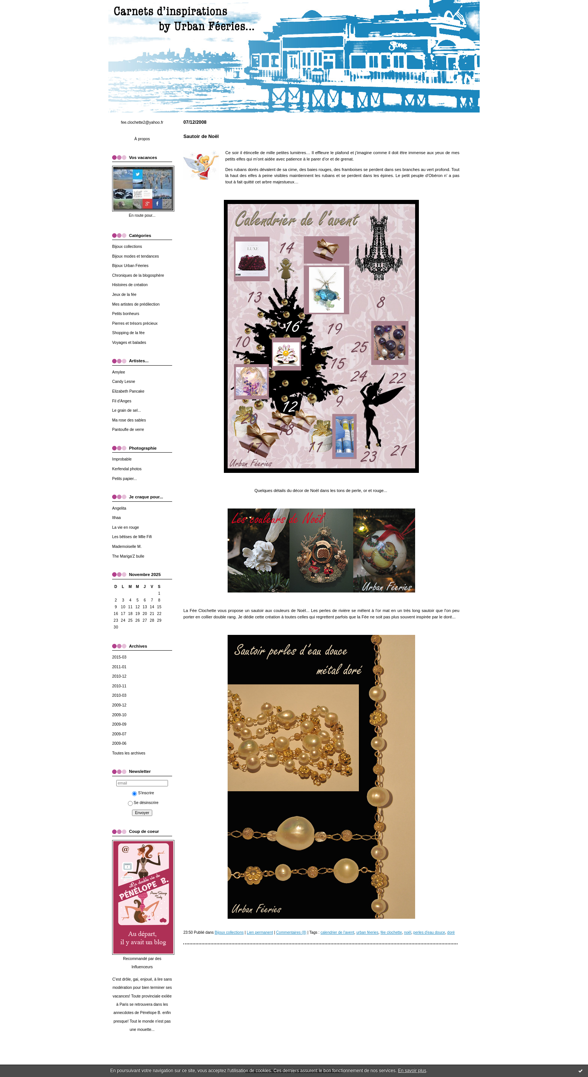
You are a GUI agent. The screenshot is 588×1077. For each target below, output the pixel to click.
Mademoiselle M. (127, 546)
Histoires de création (130, 285)
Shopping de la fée (128, 333)
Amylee (118, 372)
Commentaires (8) (291, 932)
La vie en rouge (125, 527)
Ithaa (116, 518)
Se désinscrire (143, 803)
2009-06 (119, 743)
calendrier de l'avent (337, 932)
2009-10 (119, 715)
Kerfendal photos (127, 469)
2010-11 (119, 686)
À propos (142, 139)
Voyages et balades (129, 342)
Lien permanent (260, 932)
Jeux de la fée (124, 294)
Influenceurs (142, 967)
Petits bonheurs (125, 314)
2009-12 (119, 705)
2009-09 (119, 724)
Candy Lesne (123, 382)
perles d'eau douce (429, 932)
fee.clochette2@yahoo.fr (142, 122)
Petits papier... (124, 479)
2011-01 (119, 667)
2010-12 (119, 676)
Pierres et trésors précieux (135, 323)
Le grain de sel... (126, 410)
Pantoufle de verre (128, 430)
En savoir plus (412, 1070)
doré (451, 932)
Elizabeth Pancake (128, 391)
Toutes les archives (128, 753)
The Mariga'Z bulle (128, 556)
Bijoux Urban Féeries (130, 266)
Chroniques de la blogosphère (138, 275)
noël (407, 932)
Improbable (122, 459)
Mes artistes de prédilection (135, 304)
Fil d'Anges (121, 401)
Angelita (119, 508)
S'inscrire (143, 793)
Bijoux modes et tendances (135, 256)
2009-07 (119, 734)
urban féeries (367, 932)
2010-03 (119, 695)
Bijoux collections (127, 246)
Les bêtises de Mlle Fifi (132, 537)
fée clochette (391, 932)
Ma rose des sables (129, 420)
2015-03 (119, 657)
